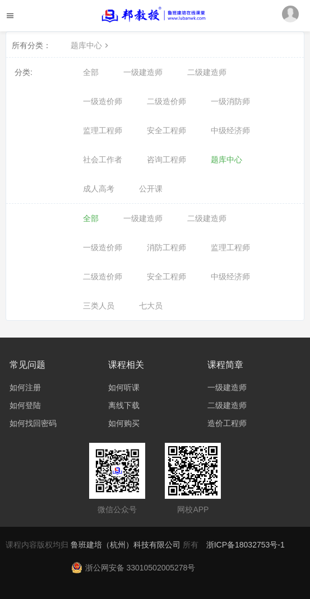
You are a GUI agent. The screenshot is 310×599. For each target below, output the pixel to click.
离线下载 (124, 405)
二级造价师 (166, 101)
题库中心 (91, 45)
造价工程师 (227, 423)
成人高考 (98, 188)
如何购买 (124, 423)
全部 (91, 72)
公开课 (151, 188)
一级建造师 (143, 72)
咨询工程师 (166, 159)
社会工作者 (102, 159)
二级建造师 (206, 72)
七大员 (151, 305)
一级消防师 (230, 101)
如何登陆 (25, 405)
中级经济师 (230, 130)
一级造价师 (102, 101)
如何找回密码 (33, 423)
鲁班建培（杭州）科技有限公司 (127, 544)
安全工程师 (166, 130)
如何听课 (124, 387)
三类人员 (98, 305)
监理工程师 (102, 130)
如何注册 (25, 387)
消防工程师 (166, 247)
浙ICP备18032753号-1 (245, 544)
